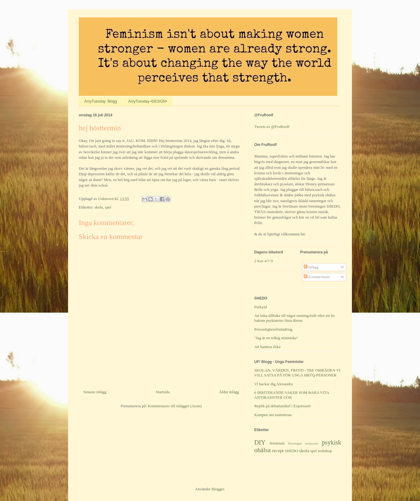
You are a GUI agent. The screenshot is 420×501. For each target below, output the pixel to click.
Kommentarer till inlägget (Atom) (175, 406)
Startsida (163, 392)
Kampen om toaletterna (272, 414)
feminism (277, 443)
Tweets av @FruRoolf (271, 126)
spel (108, 207)
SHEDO (291, 450)
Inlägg (311, 267)
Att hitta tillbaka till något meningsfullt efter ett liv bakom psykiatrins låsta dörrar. (294, 318)
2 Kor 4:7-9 (263, 261)
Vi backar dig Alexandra (273, 384)
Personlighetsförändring (273, 329)
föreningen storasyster (303, 443)
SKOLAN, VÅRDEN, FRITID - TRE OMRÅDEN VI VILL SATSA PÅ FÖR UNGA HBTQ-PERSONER (297, 372)
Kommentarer (317, 276)
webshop (325, 450)
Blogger (218, 489)
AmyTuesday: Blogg (100, 101)
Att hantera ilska (267, 346)
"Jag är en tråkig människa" (276, 338)
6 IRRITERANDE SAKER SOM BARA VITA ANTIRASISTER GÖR (291, 395)
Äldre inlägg (229, 392)
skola (99, 207)
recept (278, 450)
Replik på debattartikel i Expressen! (282, 406)
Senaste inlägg (94, 392)
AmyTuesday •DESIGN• (147, 101)
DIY (260, 442)
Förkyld (260, 307)
